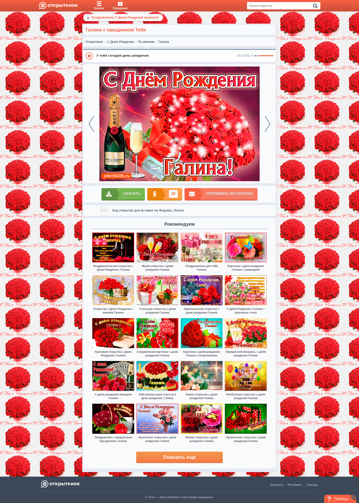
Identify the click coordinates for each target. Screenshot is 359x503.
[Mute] (256, 56)
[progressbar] (265, 56)
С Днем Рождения (120, 42)
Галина (163, 42)
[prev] (91, 124)
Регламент (295, 484)
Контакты (276, 484)
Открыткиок (94, 42)
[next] (268, 124)
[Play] (89, 56)
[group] (179, 56)
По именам (146, 42)
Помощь (312, 484)
